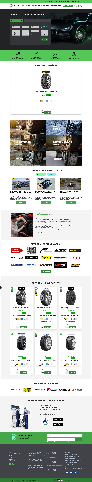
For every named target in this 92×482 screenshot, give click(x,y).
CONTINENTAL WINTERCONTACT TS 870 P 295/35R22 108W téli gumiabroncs (70, 92)
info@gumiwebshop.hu (13, 457)
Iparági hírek (51, 174)
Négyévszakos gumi (36, 5)
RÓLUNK (55, 1)
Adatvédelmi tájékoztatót (64, 441)
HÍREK (52, 1)
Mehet (78, 439)
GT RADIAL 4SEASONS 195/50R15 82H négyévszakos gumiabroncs (21, 353)
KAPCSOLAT (72, 1)
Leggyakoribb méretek (67, 5)
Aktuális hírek (41, 174)
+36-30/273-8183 (13, 460)
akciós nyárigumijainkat (48, 227)
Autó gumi (43, 5)
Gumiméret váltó (53, 5)
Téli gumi (29, 5)
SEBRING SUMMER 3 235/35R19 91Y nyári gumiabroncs (46, 92)
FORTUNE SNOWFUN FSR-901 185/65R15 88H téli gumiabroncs (46, 353)
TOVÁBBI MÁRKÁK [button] (46, 271)
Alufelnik (47, 5)
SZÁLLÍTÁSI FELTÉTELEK (62, 1)
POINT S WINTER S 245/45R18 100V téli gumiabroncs (46, 308)
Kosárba (23, 112)
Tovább (21, 202)
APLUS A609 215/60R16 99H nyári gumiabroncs (22, 92)
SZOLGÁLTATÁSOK (46, 1)
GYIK (68, 1)
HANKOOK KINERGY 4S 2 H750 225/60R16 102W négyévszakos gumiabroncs (70, 308)
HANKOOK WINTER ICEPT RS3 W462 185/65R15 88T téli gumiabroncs (21, 308)
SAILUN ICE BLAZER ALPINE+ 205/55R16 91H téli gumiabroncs (71, 353)
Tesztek (59, 5)
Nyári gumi (24, 5)
